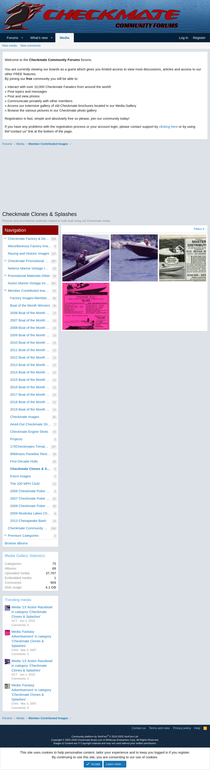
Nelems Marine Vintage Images (30, 268)
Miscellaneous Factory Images (30, 246)
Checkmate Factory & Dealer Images (29, 238)
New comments (30, 45)
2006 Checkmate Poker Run (31, 491)
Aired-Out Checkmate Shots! (31, 424)
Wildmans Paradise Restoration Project (31, 454)
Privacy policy (182, 728)
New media (9, 45)
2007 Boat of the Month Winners (31, 320)
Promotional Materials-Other (29, 276)
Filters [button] (198, 229)
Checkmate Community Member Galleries (29, 528)
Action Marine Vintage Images (29, 283)
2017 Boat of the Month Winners (31, 394)
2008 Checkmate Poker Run (31, 506)
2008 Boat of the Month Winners (31, 328)
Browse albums (16, 543)
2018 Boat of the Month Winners (31, 402)
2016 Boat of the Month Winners (31, 387)
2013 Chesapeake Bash (28, 521)
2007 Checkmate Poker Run (31, 498)
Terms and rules (159, 728)
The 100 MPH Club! (25, 483)
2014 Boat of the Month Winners (31, 372)
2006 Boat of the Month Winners (31, 313)
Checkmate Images (24, 417)
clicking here (168, 126)
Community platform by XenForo (105, 736)
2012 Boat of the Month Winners (31, 357)
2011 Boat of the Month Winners (31, 350)
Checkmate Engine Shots (29, 431)
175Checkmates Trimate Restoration (30, 446)
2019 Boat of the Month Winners (31, 409)
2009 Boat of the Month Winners (31, 335)
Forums (12, 38)
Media (65, 38)
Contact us (139, 728)
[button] (22, 37)
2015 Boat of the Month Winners (31, 380)
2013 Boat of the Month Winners (31, 365)
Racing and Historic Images (28, 253)
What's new (39, 38)
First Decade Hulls (24, 461)
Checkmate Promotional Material (29, 261)
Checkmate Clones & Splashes (31, 469)
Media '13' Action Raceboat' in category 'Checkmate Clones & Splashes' (32, 611)
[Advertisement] (105, 178)
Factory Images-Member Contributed (31, 298)
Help (197, 728)
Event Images (20, 476)
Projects (16, 439)
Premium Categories (23, 535)
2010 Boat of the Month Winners (31, 342)
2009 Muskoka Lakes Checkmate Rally (31, 513)
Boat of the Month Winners (30, 305)
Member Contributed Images (29, 290)
